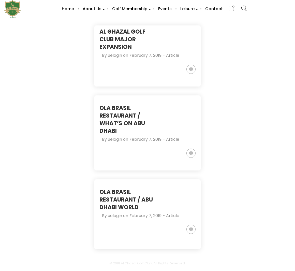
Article (172, 55)
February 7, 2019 (145, 55)
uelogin (115, 55)
